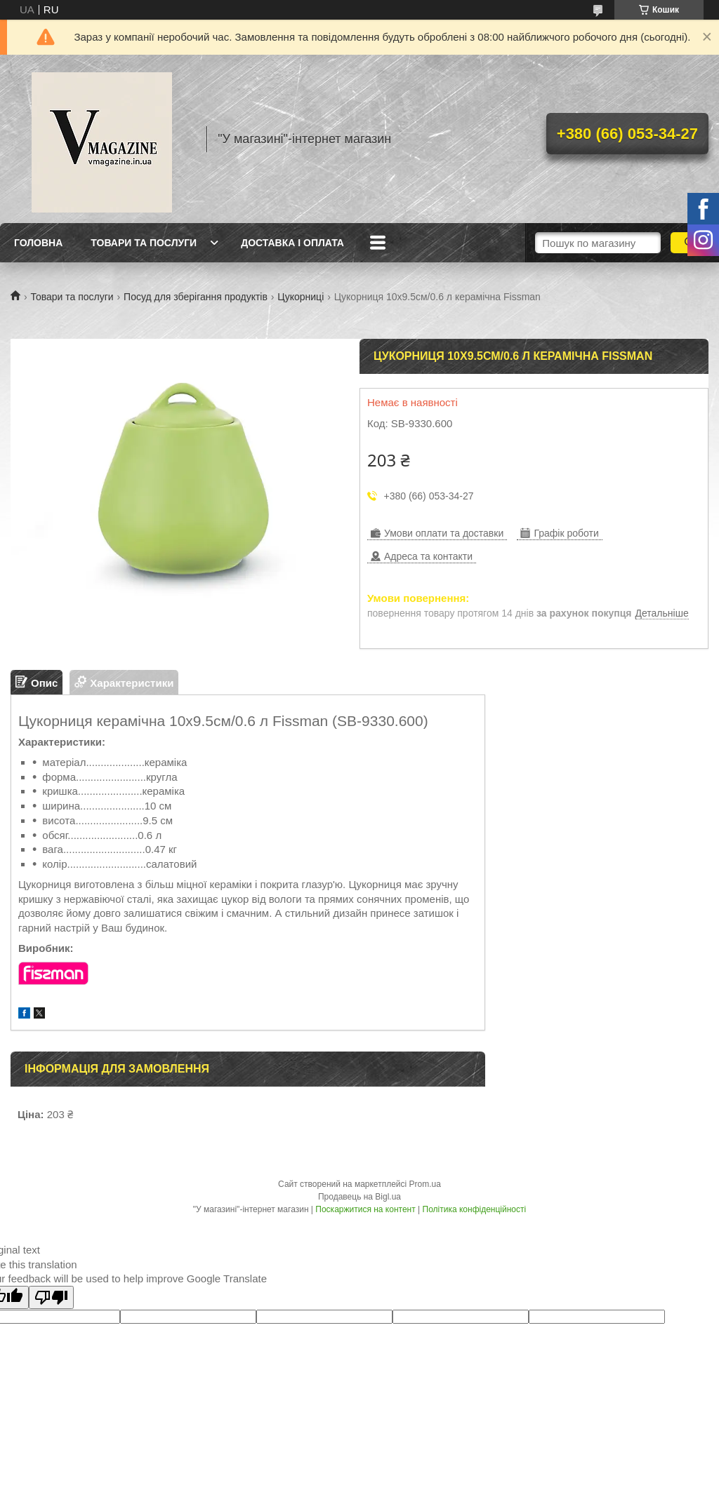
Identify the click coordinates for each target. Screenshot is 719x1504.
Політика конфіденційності (475, 1209)
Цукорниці (300, 296)
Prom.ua (425, 1184)
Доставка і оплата (292, 242)
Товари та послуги (144, 242)
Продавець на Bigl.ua (359, 1197)
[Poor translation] (51, 1297)
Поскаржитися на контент (365, 1209)
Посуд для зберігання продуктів (196, 296)
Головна (38, 242)
